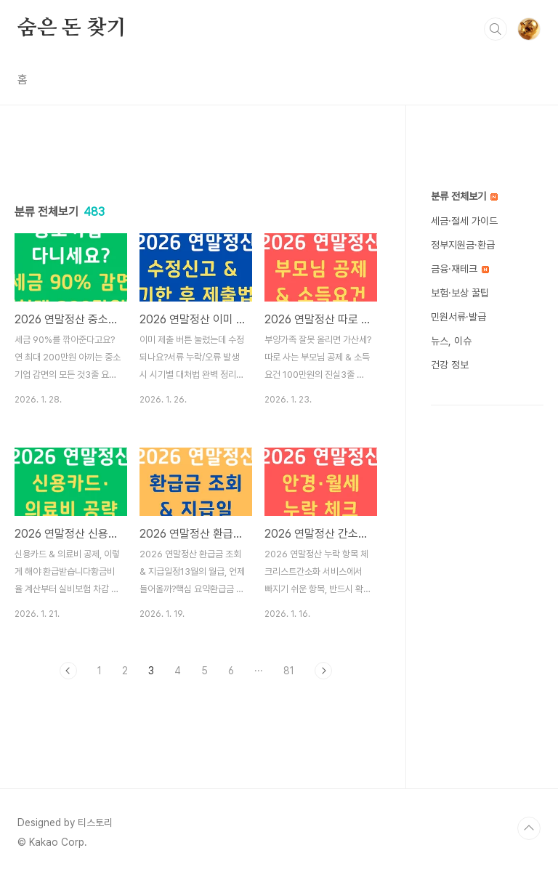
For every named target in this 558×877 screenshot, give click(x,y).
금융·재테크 (460, 269)
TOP (529, 828)
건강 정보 (450, 365)
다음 (323, 670)
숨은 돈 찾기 (71, 28)
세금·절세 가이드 (464, 221)
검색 (495, 29)
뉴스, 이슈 (451, 341)
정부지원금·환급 (463, 245)
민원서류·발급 (458, 317)
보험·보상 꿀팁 (460, 293)
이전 (68, 670)
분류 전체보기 (464, 196)
